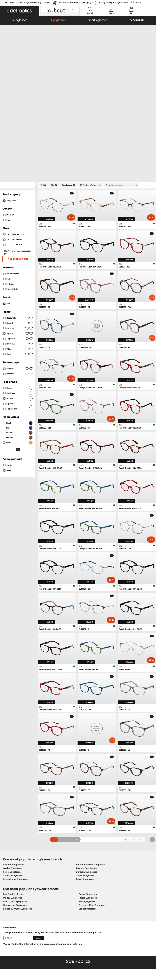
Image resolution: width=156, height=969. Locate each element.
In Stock (8, 198)
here (80, 858)
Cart (131, 13)
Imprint (35, 954)
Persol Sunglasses (12, 786)
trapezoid (18, 253)
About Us (7, 891)
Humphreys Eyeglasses (15, 819)
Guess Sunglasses (85, 790)
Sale (6, 193)
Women (8, 129)
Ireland (138, 2)
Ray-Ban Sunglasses (13, 779)
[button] (19, 11)
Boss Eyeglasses (87, 816)
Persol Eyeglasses (88, 812)
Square (18, 247)
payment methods (62, 896)
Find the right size (18, 173)
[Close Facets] (17, 99)
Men (6, 134)
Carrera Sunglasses (12, 790)
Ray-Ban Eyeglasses (13, 808)
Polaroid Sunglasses (86, 782)
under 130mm (13, 148)
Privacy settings (10, 896)
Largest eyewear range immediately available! (29, 2)
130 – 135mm (13, 153)
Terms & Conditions (12, 954)
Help (106, 891)
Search (90, 13)
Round (18, 312)
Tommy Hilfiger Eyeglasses (92, 819)
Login (111, 13)
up (152, 954)
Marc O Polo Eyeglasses (15, 816)
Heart (18, 302)
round (18, 237)
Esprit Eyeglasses (87, 823)
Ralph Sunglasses (85, 793)
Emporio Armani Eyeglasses (17, 823)
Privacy (26, 954)
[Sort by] (122, 99)
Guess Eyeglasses (88, 808)
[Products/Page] (91, 99)
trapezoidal (18, 323)
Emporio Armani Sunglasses (90, 779)
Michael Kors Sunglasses (15, 793)
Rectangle (18, 232)
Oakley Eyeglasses (12, 812)
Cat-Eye (18, 242)
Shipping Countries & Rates (66, 900)
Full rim (18, 282)
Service (57, 891)
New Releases (11, 188)
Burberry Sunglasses (86, 786)
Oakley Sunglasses (12, 782)
